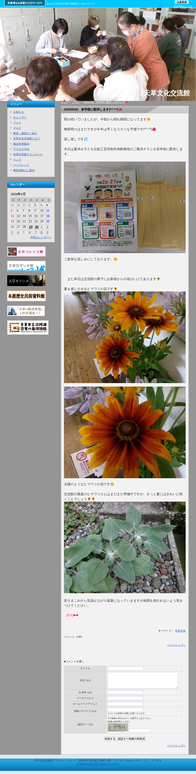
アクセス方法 (21, 149)
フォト (17, 122)
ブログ (75, 102)
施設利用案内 (21, 143)
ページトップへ (176, 645)
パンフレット (21, 165)
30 (37, 227)
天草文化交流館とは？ (26, 138)
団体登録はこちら (183, 6)
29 (31, 227)
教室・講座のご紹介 (25, 133)
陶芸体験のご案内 (24, 170)
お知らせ (18, 112)
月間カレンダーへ (41, 237)
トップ (64, 102)
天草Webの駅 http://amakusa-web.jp (98, 766)
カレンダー (20, 117)
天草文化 (180, 630)
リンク (17, 159)
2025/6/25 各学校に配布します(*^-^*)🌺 (105, 102)
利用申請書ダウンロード (28, 154)
